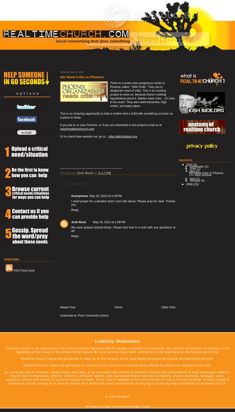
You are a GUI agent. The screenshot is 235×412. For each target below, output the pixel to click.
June (193, 168)
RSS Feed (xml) (20, 270)
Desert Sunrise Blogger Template (134, 406)
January (195, 180)
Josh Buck (78, 222)
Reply (75, 210)
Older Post (168, 307)
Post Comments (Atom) (93, 315)
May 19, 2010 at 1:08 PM (109, 222)
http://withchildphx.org (122, 136)
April (192, 178)
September (197, 166)
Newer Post (67, 307)
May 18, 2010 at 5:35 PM (106, 196)
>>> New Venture (200, 175)
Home (118, 307)
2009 (189, 184)
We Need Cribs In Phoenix (206, 173)
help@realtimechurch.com (77, 129)
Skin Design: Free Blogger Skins (101, 406)
